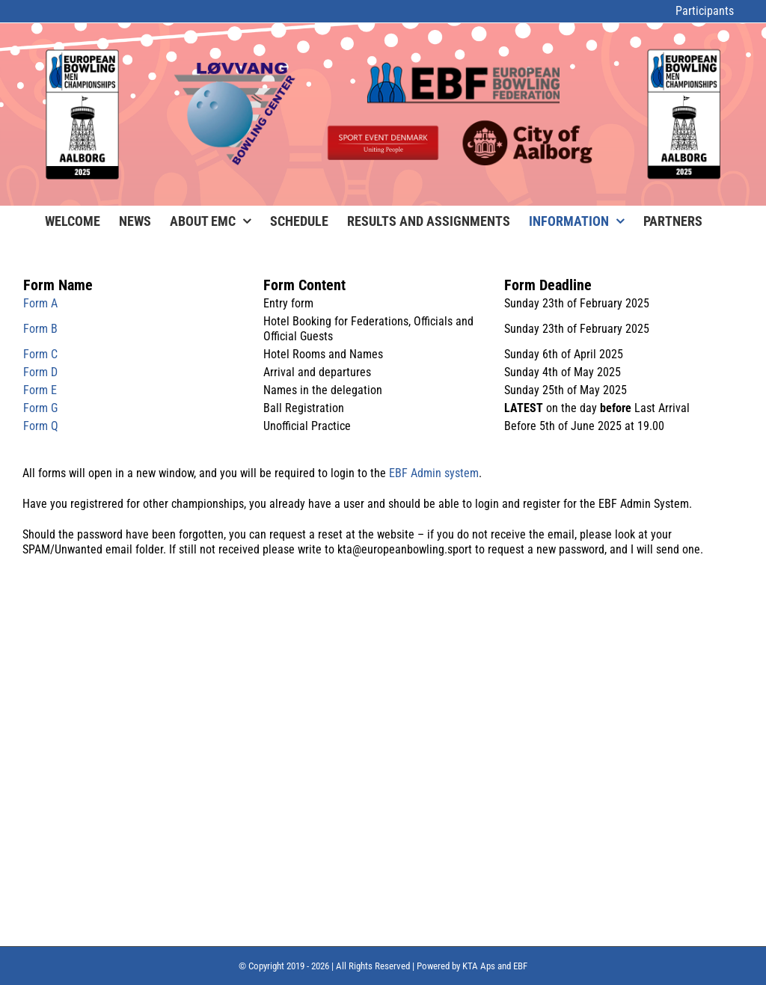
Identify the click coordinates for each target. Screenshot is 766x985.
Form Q (40, 426)
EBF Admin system (434, 473)
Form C (40, 354)
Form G (40, 408)
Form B (40, 329)
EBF (520, 966)
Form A (40, 303)
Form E (40, 390)
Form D (40, 372)
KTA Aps (478, 966)
